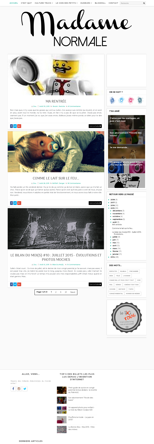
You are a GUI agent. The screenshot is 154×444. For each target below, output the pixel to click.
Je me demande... (119, 147)
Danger (61, 185)
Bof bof (54, 185)
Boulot (54, 107)
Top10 (130, 289)
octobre (116, 216)
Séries (118, 284)
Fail (110, 284)
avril (114, 245)
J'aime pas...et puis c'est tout (121, 280)
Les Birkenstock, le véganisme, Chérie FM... (120, 384)
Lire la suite (93, 127)
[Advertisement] (126, 70)
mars (114, 248)
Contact (114, 3)
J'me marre (133, 271)
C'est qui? (26, 3)
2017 (112, 202)
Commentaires (73, 107)
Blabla (123, 271)
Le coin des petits (66, 3)
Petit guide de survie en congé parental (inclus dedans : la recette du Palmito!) (81, 389)
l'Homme (126, 275)
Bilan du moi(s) (57, 268)
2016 (112, 205)
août (114, 222)
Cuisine (112, 289)
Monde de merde (133, 293)
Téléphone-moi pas (110, 399)
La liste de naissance (121, 176)
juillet (115, 237)
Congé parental (116, 293)
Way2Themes (31, 441)
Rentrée (61, 107)
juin (114, 240)
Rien (111, 275)
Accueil (14, 3)
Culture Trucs (43, 3)
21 (65, 295)
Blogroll (100, 3)
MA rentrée (55, 103)
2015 (112, 208)
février (115, 251)
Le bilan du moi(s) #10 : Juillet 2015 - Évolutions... (127, 233)
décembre (117, 211)
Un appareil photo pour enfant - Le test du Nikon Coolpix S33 (81, 408)
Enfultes (113, 271)
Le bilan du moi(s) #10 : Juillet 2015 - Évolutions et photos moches (55, 261)
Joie (138, 280)
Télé (118, 275)
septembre (117, 219)
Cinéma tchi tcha (131, 284)
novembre (117, 213)
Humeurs (85, 3)
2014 (112, 257)
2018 (112, 199)
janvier (115, 254)
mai (114, 242)
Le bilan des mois (109, 413)
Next (72, 295)
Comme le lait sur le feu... (55, 181)
